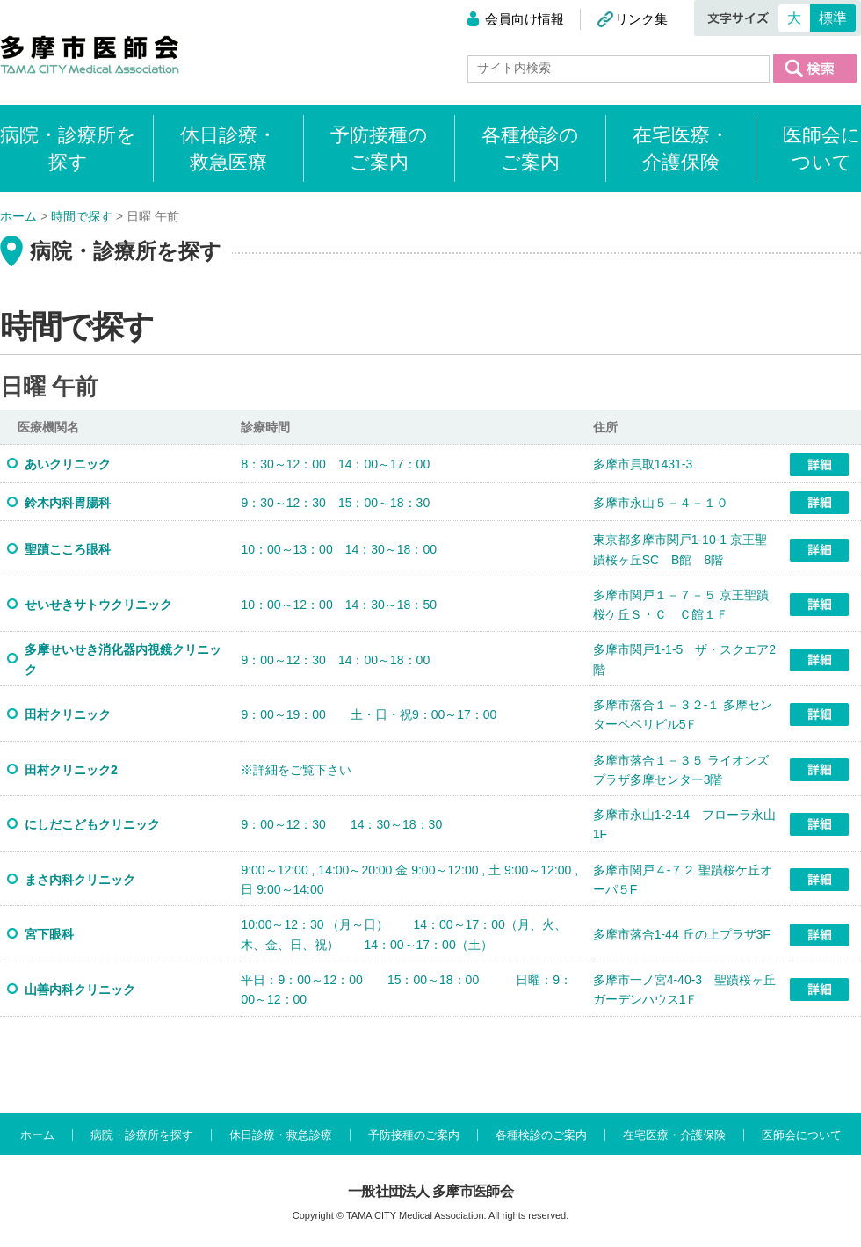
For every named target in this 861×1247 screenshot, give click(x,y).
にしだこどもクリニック (92, 824)
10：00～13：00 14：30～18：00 (339, 549)
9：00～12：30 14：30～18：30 (341, 824)
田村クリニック (68, 714)
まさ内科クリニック (80, 880)
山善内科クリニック (80, 989)
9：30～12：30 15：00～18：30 (335, 503)
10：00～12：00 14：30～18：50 (339, 605)
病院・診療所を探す (141, 1135)
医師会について (822, 148)
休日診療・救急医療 (228, 148)
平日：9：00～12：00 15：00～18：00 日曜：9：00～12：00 (406, 989)
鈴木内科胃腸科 (74, 503)
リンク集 (641, 18)
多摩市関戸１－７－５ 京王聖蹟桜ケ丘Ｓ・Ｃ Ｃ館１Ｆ (681, 604)
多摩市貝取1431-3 (643, 464)
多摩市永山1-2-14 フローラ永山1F (684, 824)
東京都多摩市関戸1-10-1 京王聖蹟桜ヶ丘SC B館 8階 (680, 549)
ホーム (37, 1135)
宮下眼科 (55, 934)
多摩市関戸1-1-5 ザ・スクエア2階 (684, 659)
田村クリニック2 (71, 770)
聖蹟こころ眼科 (74, 549)
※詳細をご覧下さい (296, 770)
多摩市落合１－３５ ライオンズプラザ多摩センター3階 (681, 770)
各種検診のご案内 (530, 148)
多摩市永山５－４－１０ (660, 503)
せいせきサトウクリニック (98, 605)
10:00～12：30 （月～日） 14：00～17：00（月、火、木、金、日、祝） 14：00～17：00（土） (403, 934)
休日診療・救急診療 (280, 1135)
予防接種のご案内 (379, 148)
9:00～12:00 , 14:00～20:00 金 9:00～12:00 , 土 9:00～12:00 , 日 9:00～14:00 (409, 879)
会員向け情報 (524, 18)
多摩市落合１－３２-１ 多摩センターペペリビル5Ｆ (683, 714)
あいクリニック (68, 464)
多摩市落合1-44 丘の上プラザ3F (682, 934)
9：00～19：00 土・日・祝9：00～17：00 (368, 714)
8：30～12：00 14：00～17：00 (335, 464)
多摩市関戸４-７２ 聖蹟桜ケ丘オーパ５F (683, 879)
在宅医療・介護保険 (681, 148)
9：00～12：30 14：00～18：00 (335, 660)
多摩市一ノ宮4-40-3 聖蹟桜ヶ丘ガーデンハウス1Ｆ (684, 989)
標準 (833, 18)
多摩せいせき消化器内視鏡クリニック (123, 659)
